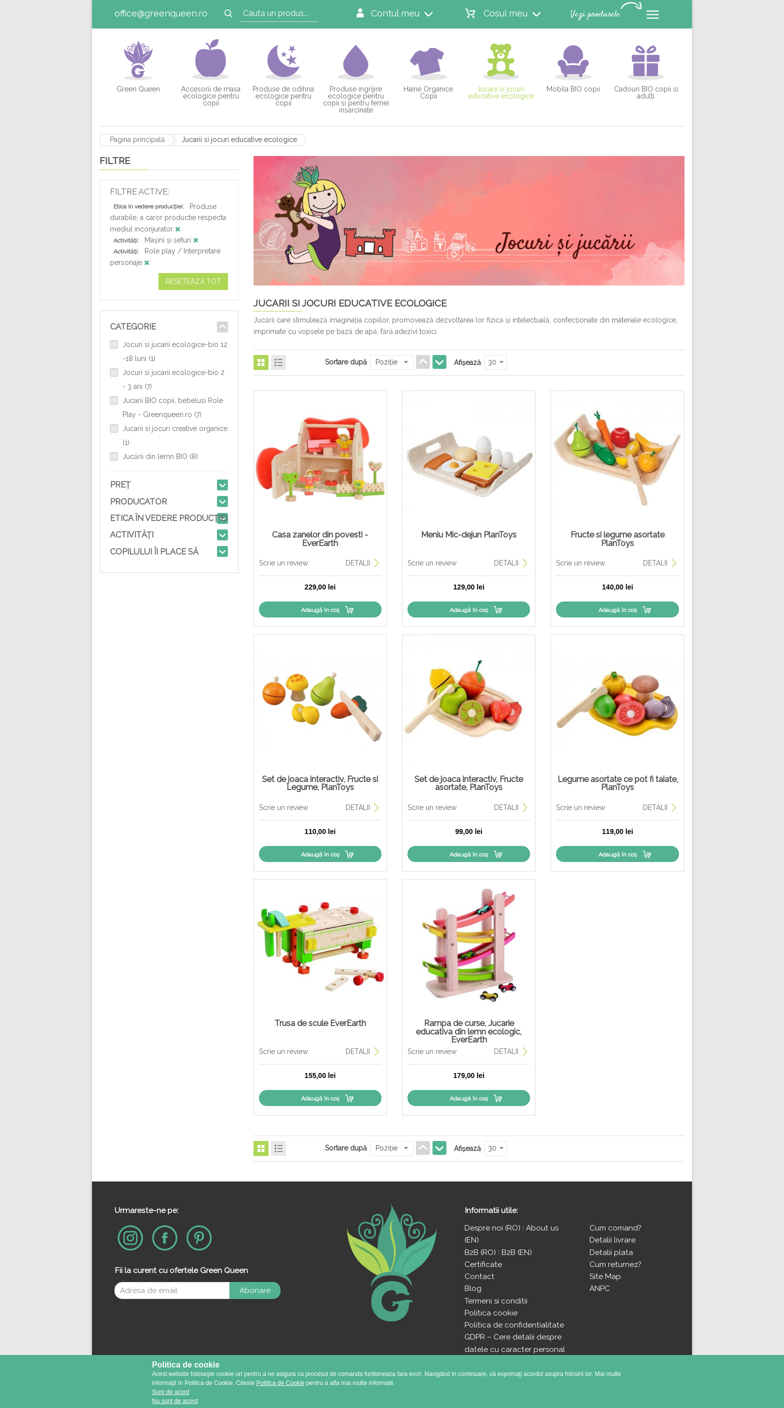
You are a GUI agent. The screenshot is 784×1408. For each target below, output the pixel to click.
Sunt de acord (171, 1392)
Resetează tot (193, 282)
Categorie (133, 327)
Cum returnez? (616, 1264)
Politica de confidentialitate (514, 1325)
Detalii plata (611, 1252)
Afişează (467, 362)
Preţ (120, 485)
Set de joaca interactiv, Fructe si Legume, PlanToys (320, 783)
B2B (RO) (481, 1252)
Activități (132, 535)
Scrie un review (283, 563)
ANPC (600, 1288)
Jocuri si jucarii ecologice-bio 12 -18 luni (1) (175, 351)
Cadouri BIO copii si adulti (646, 92)
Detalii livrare (613, 1240)
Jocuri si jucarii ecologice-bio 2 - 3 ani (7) (173, 379)
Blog (473, 1288)
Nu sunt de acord (175, 1401)
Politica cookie (491, 1313)
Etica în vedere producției (169, 518)
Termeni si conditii (496, 1301)
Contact (479, 1276)
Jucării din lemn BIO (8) (160, 456)
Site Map (605, 1276)
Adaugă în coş (320, 610)
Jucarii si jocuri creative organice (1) (175, 435)
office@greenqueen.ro (161, 13)
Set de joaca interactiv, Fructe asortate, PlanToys (468, 783)
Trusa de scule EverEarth (320, 1023)
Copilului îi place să (154, 551)
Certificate (483, 1264)
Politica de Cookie (280, 1383)
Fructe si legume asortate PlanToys (617, 539)
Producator (138, 501)
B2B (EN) (517, 1252)
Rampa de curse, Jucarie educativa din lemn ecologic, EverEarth (469, 1031)
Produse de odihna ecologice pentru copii (283, 95)
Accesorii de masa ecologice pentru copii (210, 95)
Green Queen (138, 88)
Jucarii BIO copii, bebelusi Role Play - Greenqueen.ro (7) (172, 407)
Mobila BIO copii (573, 88)
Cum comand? (616, 1228)
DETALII (358, 563)
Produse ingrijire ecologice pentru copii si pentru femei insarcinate (356, 99)
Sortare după (346, 362)
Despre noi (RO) (492, 1228)
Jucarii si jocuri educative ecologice (501, 92)
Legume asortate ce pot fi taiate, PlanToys (618, 783)
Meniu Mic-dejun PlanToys (468, 535)
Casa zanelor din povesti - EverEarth (320, 539)
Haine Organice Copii (428, 92)
